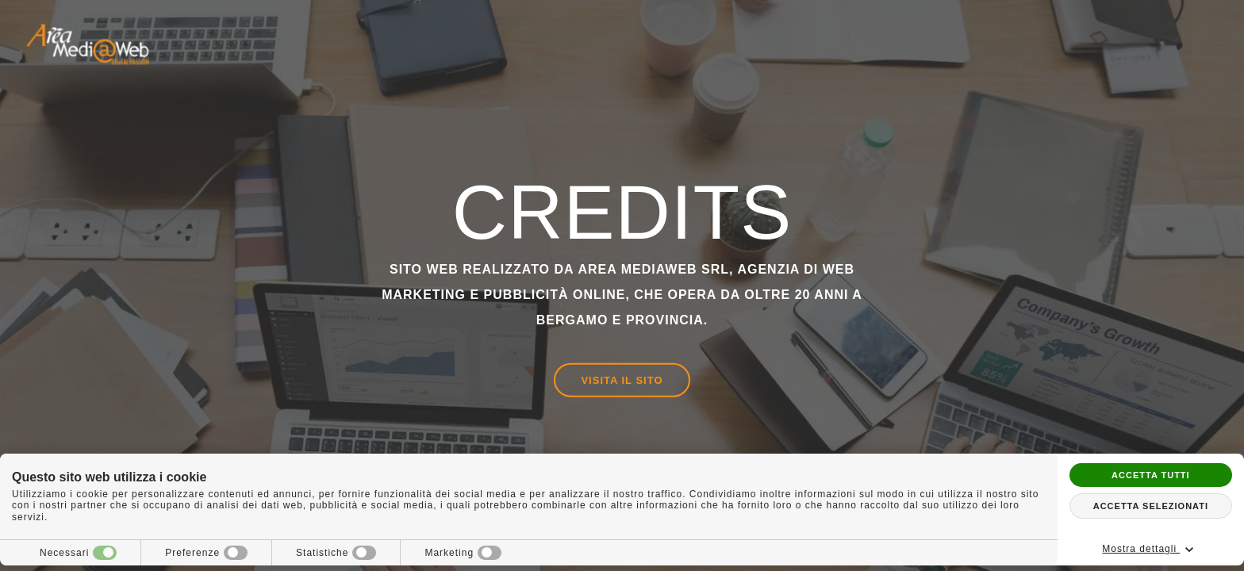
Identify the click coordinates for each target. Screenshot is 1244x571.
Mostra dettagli (1150, 549)
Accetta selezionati (1150, 506)
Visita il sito (621, 380)
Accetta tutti (1151, 475)
